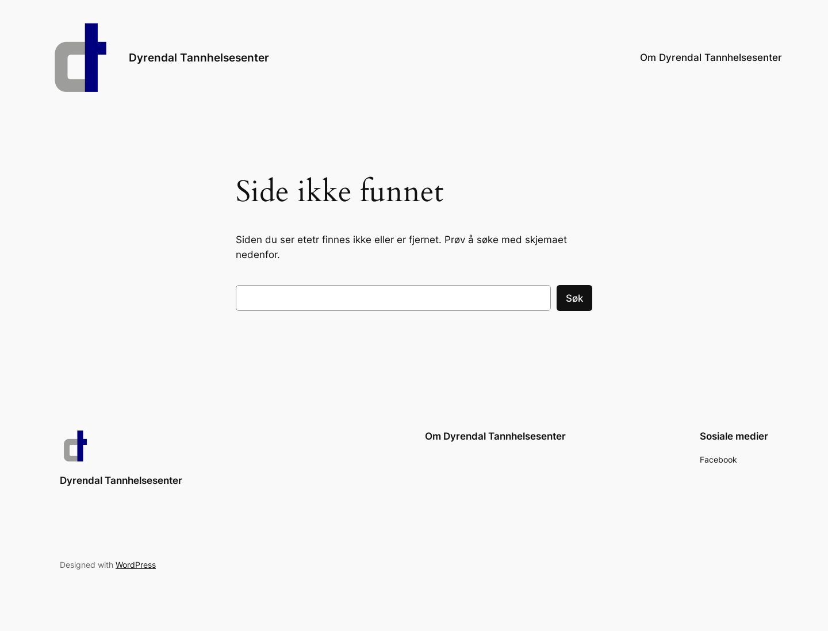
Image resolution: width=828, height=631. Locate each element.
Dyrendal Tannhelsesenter (199, 57)
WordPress (136, 565)
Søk (574, 298)
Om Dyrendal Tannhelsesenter (711, 57)
